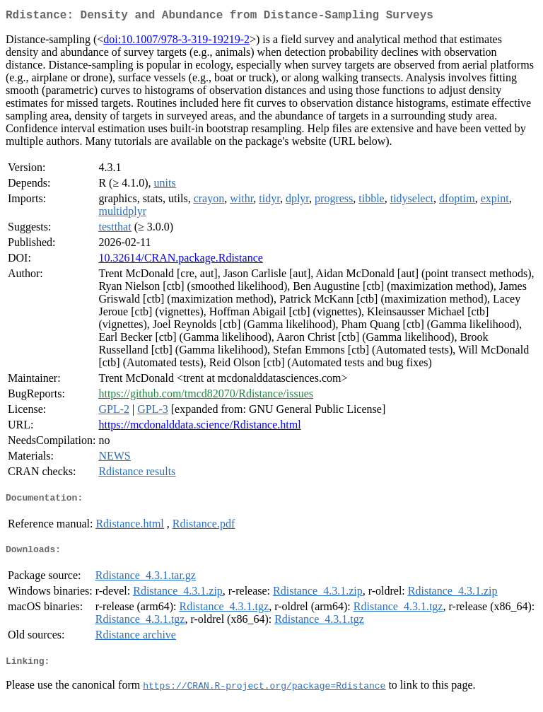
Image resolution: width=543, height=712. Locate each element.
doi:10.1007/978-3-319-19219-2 (176, 42)
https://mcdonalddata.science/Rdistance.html (199, 427)
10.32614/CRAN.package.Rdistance (180, 261)
